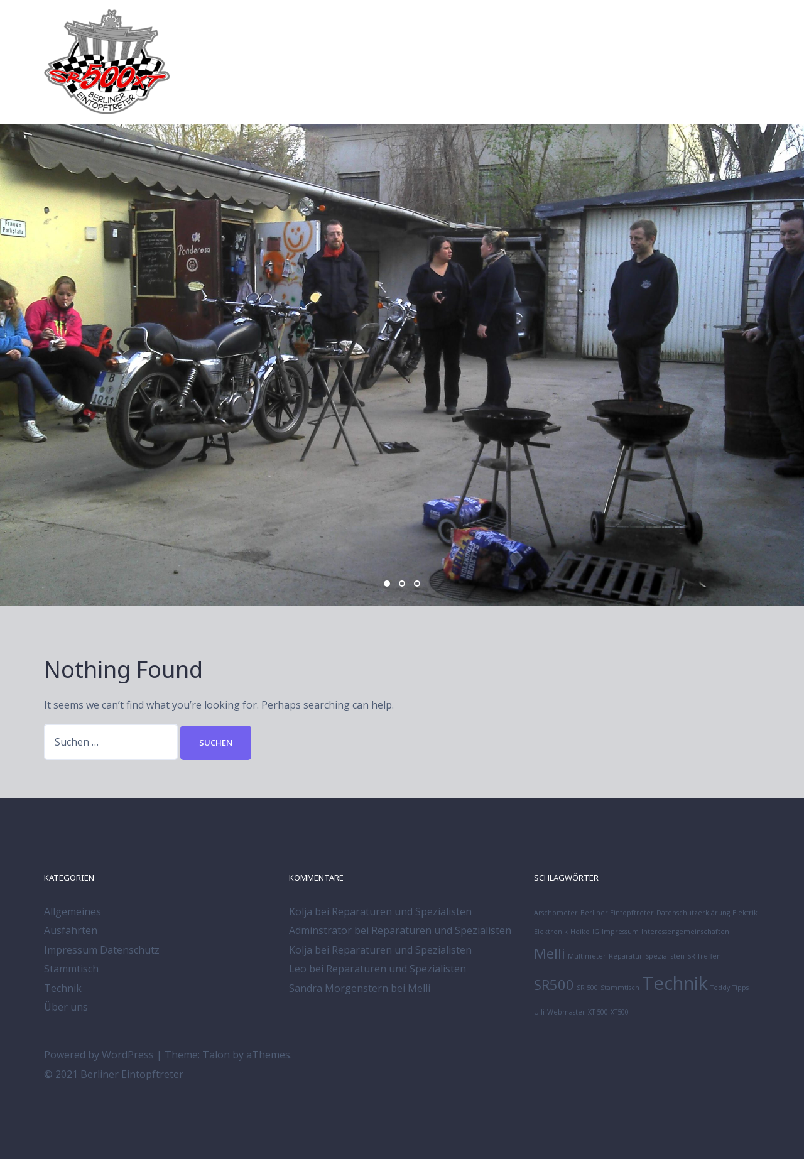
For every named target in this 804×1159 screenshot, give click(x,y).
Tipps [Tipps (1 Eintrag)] (740, 987)
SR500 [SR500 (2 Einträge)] (554, 985)
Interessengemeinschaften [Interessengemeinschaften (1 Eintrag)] (685, 931)
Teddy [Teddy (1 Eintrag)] (720, 987)
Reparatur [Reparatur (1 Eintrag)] (626, 956)
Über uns (66, 1007)
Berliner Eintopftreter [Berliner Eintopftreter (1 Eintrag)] (617, 912)
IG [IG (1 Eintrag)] (595, 931)
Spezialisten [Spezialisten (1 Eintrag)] (665, 956)
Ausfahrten (70, 930)
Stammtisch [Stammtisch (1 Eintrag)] (619, 987)
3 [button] (417, 583)
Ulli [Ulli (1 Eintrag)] (539, 1012)
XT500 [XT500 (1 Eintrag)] (620, 1012)
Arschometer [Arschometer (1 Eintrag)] (556, 912)
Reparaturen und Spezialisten (402, 911)
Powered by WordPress (99, 1055)
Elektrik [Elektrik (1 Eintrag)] (745, 912)
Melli (419, 988)
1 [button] (387, 583)
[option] (402, 365)
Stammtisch (71, 969)
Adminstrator (320, 930)
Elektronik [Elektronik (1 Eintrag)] (551, 931)
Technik (63, 988)
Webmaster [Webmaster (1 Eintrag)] (566, 1012)
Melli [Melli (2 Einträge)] (549, 953)
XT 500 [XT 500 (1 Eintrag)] (598, 1012)
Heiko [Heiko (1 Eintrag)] (580, 931)
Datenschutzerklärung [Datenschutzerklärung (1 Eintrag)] (693, 912)
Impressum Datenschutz (102, 950)
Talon (216, 1055)
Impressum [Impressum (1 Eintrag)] (620, 931)
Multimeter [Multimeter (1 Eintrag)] (587, 956)
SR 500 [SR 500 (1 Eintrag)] (587, 987)
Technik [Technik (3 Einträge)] (675, 983)
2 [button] (402, 583)
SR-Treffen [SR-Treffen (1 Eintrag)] (704, 956)
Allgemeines (72, 911)
